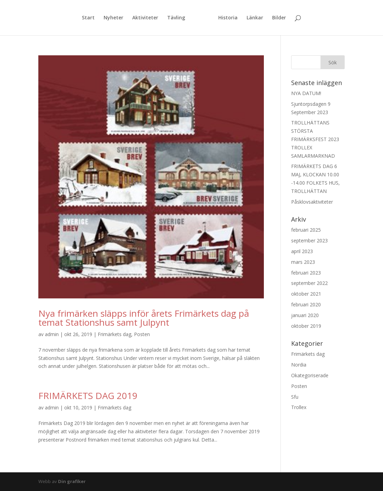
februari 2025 (306, 229)
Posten (142, 334)
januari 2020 (305, 315)
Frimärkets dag (114, 334)
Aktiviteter (145, 18)
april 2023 (302, 251)
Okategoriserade (309, 375)
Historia (228, 18)
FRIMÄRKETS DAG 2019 (87, 395)
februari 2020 (306, 304)
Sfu (294, 396)
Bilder (279, 18)
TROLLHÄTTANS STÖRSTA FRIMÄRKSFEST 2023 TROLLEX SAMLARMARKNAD (315, 139)
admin (52, 334)
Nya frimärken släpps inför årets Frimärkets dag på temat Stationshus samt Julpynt (143, 317)
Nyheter (113, 18)
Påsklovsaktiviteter (312, 201)
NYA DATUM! (306, 93)
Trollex (298, 407)
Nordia (298, 364)
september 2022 (309, 283)
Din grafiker (72, 481)
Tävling (176, 18)
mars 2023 (303, 262)
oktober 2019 (306, 326)
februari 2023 (306, 272)
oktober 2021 (306, 293)
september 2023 (309, 240)
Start (88, 18)
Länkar (255, 18)
